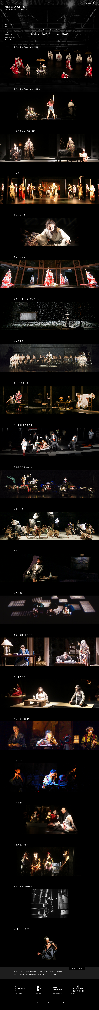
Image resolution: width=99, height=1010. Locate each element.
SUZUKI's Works (9, 24)
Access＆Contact (10, 37)
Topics (7, 29)
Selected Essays (9, 34)
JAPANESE (89, 3)
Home (7, 13)
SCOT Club (8, 26)
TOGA (7, 21)
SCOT (6, 16)
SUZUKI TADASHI (10, 19)
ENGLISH (89, 2)
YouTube (7, 39)
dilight (63, 1002)
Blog (6, 32)
